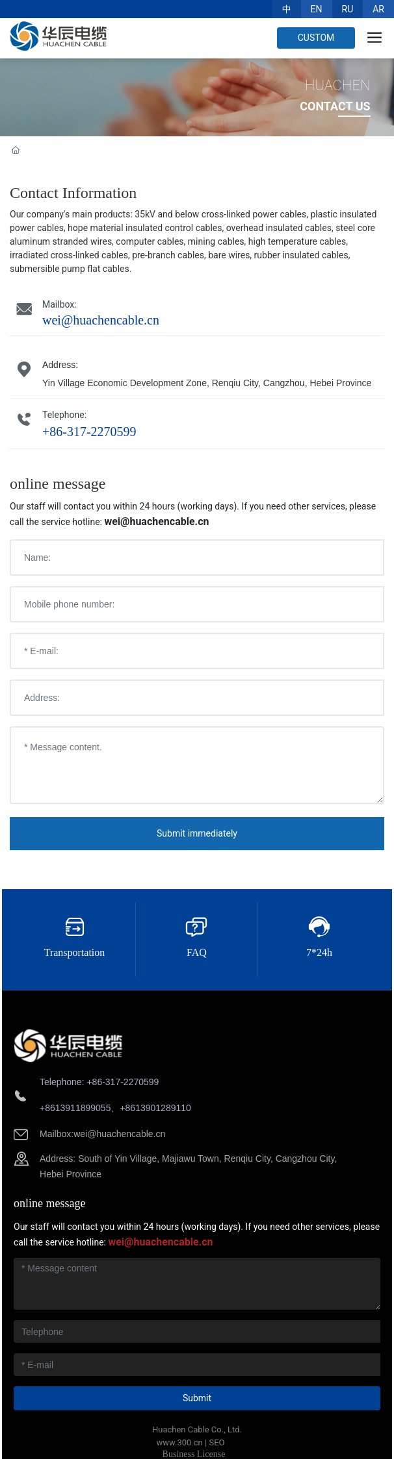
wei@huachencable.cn (100, 320)
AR (378, 9)
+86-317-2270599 (89, 431)
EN (316, 9)
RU (348, 9)
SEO (216, 1442)
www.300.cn (180, 1442)
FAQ (197, 952)
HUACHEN (338, 85)
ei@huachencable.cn (122, 1134)
